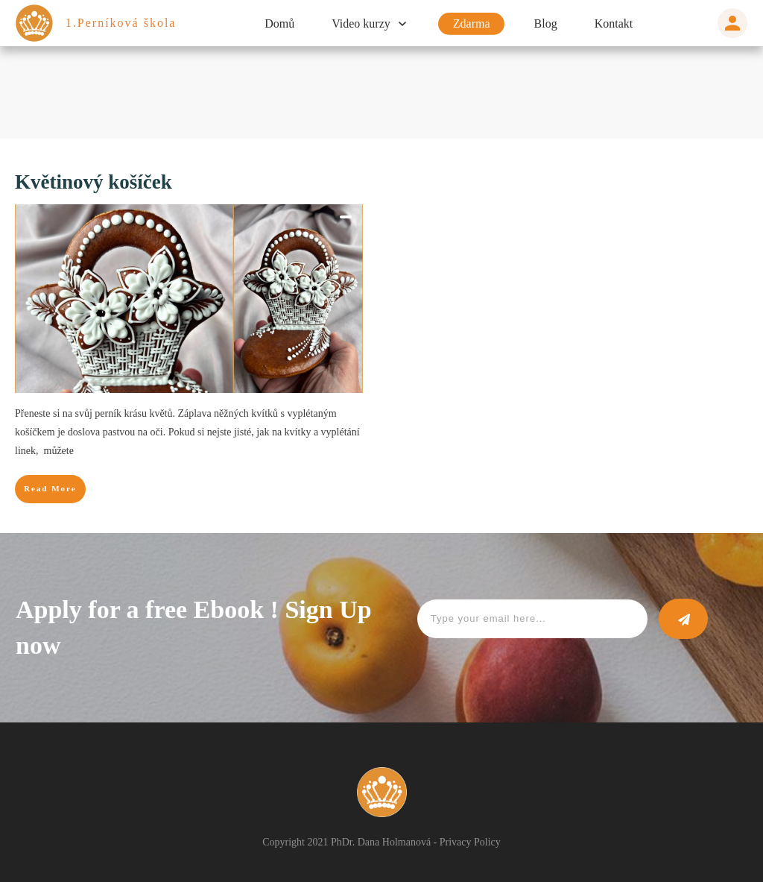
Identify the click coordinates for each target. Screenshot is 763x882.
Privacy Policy (481, 841)
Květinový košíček (102, 182)
